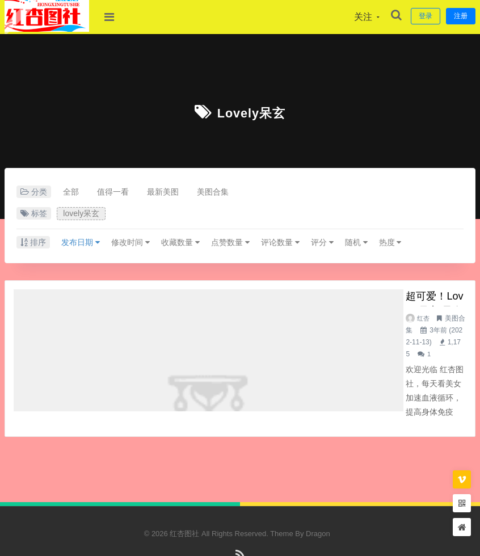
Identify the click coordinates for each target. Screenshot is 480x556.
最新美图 (163, 191)
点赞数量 (230, 242)
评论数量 (280, 242)
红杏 (179, 318)
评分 (322, 242)
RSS (240, 524)
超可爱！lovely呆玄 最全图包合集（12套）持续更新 (280, 298)
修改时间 (130, 242)
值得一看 (113, 191)
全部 (71, 191)
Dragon (318, 498)
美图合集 (213, 191)
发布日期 (80, 242)
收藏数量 (180, 242)
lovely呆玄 (251, 112)
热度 (390, 242)
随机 (356, 242)
